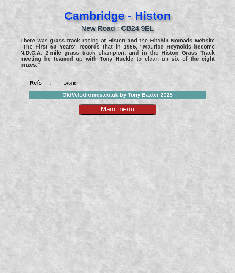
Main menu (117, 109)
